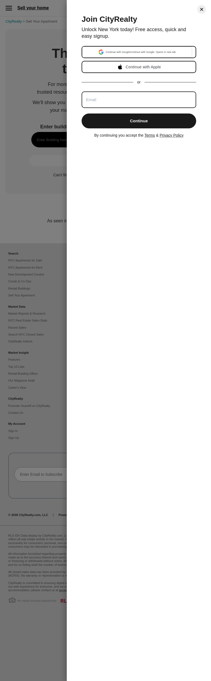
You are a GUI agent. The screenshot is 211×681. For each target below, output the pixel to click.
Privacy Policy (172, 135)
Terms (150, 135)
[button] (137, 52)
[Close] (201, 9)
